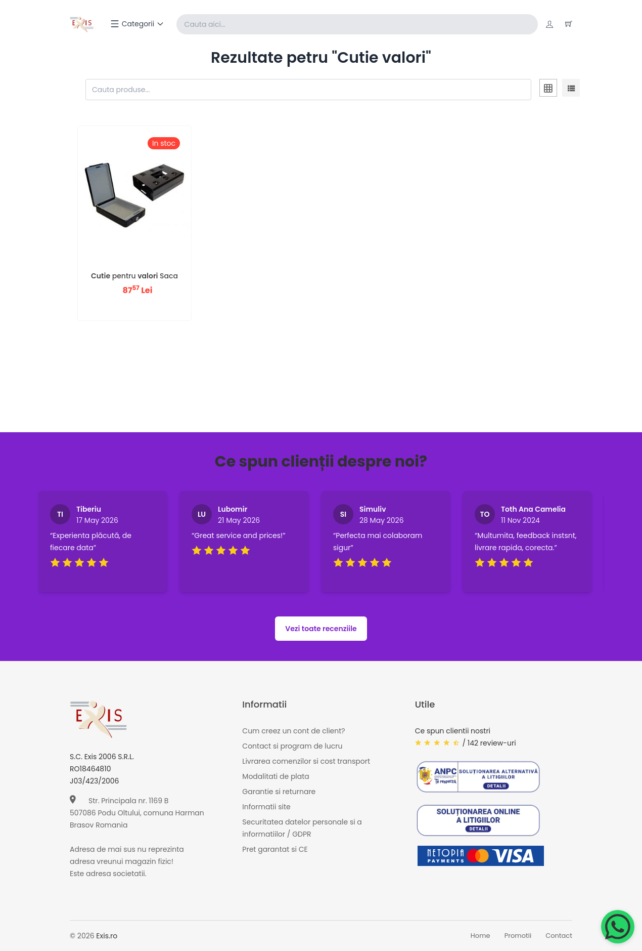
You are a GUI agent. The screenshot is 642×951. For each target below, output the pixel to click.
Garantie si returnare (278, 792)
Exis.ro (106, 936)
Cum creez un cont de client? (293, 731)
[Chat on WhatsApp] (617, 926)
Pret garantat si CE (274, 849)
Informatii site (266, 807)
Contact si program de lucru (292, 746)
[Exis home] (82, 24)
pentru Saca (134, 276)
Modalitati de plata (275, 776)
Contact (558, 936)
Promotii (518, 936)
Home (480, 936)
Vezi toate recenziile (321, 629)
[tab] (548, 90)
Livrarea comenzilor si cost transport (306, 761)
